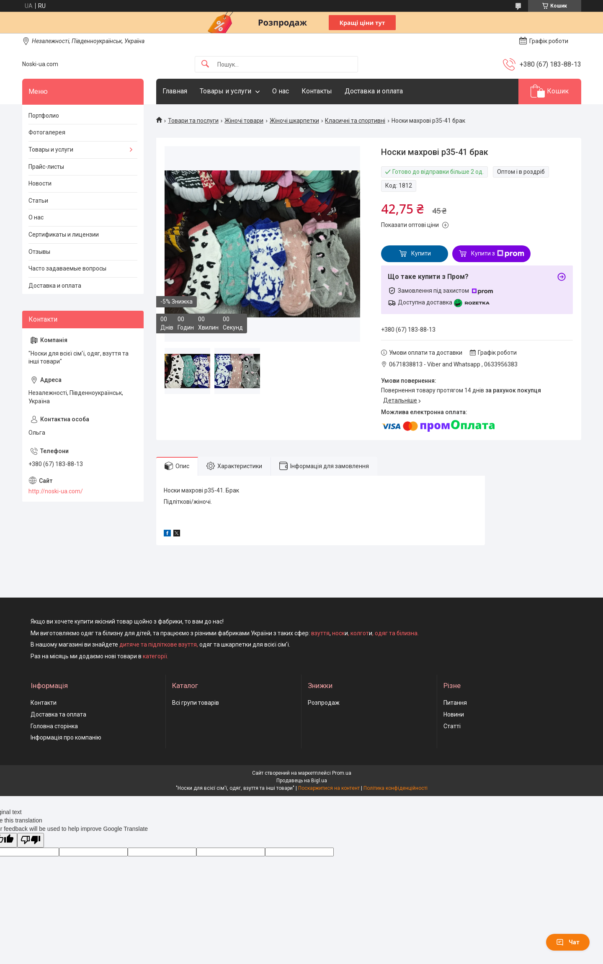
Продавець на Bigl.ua (301, 781)
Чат (568, 942)
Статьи (38, 200)
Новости (40, 183)
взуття (320, 633)
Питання (455, 702)
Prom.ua (341, 773)
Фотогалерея (46, 132)
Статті (452, 726)
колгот (359, 633)
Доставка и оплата (374, 91)
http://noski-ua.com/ (55, 491)
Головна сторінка (54, 726)
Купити (421, 253)
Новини (453, 714)
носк (338, 633)
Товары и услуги (225, 91)
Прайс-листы (46, 166)
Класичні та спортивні (355, 120)
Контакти (44, 702)
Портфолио (43, 115)
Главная (174, 91)
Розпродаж (324, 702)
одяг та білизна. (397, 633)
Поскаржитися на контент (329, 788)
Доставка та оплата (58, 714)
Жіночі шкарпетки (294, 120)
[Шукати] (205, 64)
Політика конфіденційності (395, 788)
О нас (280, 91)
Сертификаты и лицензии (63, 234)
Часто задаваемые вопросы (67, 268)
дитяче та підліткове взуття (158, 644)
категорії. (155, 656)
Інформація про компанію (66, 737)
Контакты (317, 91)
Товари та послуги (193, 120)
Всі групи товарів (195, 702)
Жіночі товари (243, 120)
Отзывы (39, 251)
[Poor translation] (30, 840)
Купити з (497, 254)
